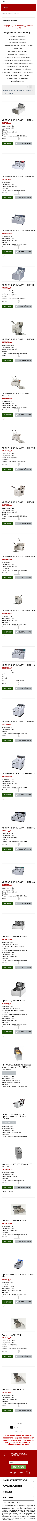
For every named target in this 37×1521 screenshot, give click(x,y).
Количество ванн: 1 (8, 1006)
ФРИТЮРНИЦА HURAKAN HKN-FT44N (18, 556)
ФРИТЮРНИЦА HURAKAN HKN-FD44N (18, 665)
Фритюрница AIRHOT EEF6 (13, 1001)
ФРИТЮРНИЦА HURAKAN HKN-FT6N (18, 285)
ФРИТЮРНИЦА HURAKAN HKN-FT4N (18, 502)
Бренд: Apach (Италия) (9, 1176)
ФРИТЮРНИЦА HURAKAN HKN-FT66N (18, 231)
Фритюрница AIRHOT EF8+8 (14, 1220)
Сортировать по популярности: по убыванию (18, 90)
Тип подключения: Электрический (13, 946)
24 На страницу (8, 94)
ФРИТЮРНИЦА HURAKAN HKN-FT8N (18, 339)
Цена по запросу (8, 1073)
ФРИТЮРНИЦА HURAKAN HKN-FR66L (18, 176)
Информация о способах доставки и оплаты (18, 27)
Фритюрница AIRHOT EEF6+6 (14, 936)
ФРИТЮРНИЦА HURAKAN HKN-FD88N (18, 882)
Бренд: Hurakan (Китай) (9, 132)
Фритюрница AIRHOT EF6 (13, 1389)
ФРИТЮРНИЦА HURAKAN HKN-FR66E (18, 828)
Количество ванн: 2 (8, 675)
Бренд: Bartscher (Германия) (11, 1082)
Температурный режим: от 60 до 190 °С (14, 950)
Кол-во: (4, 138)
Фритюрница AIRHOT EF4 (13, 1335)
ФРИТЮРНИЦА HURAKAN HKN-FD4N (18, 721)
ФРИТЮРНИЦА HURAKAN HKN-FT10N (18, 611)
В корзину (8, 143)
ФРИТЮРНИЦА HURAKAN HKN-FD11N (18, 774)
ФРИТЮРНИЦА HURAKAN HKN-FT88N (18, 448)
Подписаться (18, 1467)
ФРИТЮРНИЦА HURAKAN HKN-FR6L (18, 120)
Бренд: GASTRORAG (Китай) (11, 1132)
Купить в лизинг (8, 1191)
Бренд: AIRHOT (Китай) (9, 956)
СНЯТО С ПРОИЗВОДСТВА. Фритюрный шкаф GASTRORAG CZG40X (15, 1117)
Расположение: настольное (11, 944)
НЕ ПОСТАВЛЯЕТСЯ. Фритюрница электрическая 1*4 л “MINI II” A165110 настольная (17, 1067)
